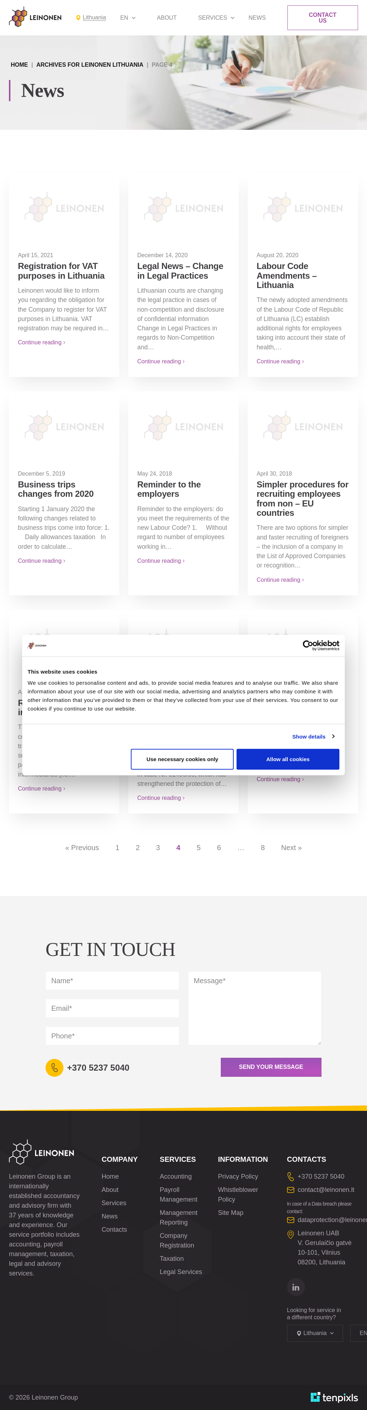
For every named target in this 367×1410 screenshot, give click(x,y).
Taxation (172, 1258)
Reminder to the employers (169, 489)
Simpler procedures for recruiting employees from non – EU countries (302, 499)
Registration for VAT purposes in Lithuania (61, 270)
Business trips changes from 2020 (56, 489)
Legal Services (181, 1271)
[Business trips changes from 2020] (64, 425)
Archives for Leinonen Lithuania (89, 65)
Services (212, 18)
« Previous (82, 848)
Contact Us (323, 18)
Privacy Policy (238, 1176)
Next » (291, 848)
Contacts (114, 1229)
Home (19, 65)
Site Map (230, 1212)
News (257, 18)
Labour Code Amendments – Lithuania (287, 275)
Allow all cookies (288, 759)
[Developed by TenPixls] (334, 1397)
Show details (309, 736)
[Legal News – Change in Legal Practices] (183, 206)
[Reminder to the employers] (183, 425)
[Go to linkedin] (296, 1287)
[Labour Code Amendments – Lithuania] (303, 206)
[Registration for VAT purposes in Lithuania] (64, 206)
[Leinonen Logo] (35, 17)
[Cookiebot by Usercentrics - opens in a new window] (308, 645)
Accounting (176, 1176)
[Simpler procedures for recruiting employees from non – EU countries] (303, 425)
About (167, 18)
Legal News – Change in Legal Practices (180, 270)
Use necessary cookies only (182, 759)
